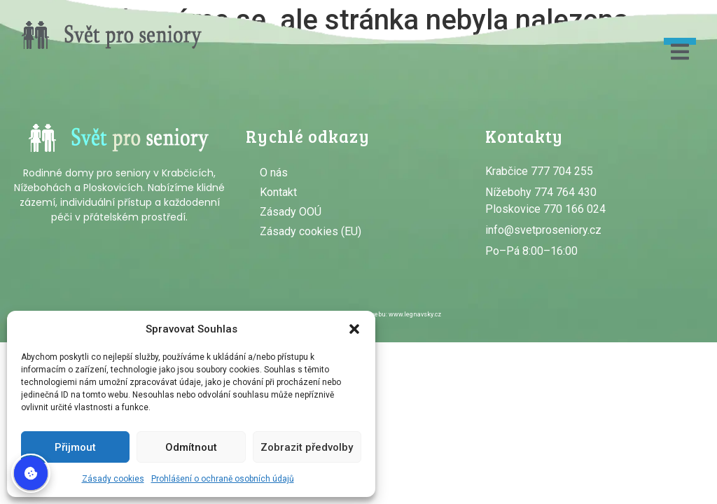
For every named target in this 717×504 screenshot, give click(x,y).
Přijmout (75, 447)
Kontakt (278, 192)
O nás (274, 172)
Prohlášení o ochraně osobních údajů (222, 479)
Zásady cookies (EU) (310, 231)
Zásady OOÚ (290, 211)
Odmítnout (191, 447)
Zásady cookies (113, 479)
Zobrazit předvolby (306, 447)
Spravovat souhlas (31, 473)
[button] (354, 329)
